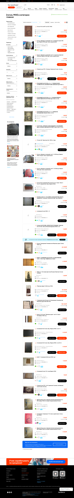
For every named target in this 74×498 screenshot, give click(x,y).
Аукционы (52, 22)
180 (25, 449)
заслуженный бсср (10, 106)
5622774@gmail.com (44, 252)
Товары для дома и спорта (12, 37)
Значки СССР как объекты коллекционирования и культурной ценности (12, 159)
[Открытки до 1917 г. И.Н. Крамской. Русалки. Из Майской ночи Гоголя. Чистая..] (45, 390)
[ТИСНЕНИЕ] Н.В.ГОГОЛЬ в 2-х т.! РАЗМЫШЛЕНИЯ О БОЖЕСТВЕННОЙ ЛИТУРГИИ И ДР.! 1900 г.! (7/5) (49, 98)
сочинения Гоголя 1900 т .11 (43, 211)
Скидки (9, 51)
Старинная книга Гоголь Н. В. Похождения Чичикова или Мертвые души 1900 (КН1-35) (50, 301)
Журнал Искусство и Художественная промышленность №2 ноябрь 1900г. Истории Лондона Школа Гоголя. (50, 400)
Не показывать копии (11, 57)
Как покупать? (24, 470)
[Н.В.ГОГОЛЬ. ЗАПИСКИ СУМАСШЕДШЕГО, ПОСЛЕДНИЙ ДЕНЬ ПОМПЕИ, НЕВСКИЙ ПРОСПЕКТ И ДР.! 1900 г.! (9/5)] (45, 131)
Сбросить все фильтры (10, 99)
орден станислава (10, 103)
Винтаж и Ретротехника (11, 28)
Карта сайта (8, 481)
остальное (65, 9)
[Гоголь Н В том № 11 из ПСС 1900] (45, 32)
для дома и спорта (59, 9)
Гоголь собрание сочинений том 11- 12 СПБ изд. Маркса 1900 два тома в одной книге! (50, 169)
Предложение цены (11, 52)
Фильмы (41, 9)
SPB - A (42, 148)
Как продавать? (24, 468)
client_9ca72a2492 (40, 294)
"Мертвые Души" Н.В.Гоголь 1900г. (45, 286)
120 (24, 449)
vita (41, 266)
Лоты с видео (10, 59)
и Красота (37, 9)
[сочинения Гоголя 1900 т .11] (45, 216)
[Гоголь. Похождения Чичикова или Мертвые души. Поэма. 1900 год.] (45, 248)
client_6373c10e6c (42, 337)
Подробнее (8, 143)
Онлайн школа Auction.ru (10, 479)
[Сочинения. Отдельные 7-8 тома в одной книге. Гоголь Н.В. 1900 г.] (45, 419)
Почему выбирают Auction (10, 468)
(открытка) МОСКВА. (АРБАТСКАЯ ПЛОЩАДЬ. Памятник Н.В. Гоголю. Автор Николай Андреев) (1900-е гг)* (50, 226)
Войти (62, 468)
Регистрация (58, 468)
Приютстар (43, 106)
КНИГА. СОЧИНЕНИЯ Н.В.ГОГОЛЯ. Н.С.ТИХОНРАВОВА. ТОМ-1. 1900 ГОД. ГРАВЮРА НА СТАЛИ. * (49, 258)
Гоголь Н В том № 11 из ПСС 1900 (44, 26)
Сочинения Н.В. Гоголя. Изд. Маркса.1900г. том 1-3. (49, 328)
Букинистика (25, 9)
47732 (65, 489)
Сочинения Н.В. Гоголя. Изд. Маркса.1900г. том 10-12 (49, 342)
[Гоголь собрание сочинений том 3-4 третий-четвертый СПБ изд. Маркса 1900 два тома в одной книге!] (45, 60)
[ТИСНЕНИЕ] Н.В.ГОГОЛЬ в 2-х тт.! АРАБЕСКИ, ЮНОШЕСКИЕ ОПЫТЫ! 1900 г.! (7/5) (47, 112)
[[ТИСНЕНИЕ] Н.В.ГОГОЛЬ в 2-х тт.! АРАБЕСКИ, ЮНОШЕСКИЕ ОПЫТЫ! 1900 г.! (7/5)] (45, 117)
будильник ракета (10, 107)
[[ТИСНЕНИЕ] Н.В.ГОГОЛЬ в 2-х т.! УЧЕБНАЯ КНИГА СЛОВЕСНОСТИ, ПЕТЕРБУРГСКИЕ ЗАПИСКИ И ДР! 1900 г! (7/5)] (45, 88)
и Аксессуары (46, 9)
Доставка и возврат (25, 479)
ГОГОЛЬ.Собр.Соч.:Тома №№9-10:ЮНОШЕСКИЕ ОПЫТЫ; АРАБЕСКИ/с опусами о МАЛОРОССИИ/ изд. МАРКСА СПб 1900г (50, 198)
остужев (8, 112)
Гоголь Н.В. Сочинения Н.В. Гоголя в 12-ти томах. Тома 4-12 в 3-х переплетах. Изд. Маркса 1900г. (50, 183)
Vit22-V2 (41, 49)
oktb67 (42, 365)
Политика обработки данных (42, 470)
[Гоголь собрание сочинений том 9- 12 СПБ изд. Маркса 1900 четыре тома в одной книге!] (45, 159)
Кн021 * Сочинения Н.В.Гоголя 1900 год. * (46, 357)
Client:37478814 (43, 408)
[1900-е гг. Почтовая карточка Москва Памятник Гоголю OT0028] (45, 277)
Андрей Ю (42, 77)
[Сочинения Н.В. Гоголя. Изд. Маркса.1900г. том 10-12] (45, 348)
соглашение (32, 493)
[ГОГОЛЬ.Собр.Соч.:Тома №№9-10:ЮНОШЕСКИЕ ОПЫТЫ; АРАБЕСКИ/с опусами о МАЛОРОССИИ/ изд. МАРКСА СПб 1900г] (45, 202)
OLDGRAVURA (42, 280)
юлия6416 (42, 205)
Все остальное (10, 38)
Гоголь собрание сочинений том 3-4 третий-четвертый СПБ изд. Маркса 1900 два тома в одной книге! (50, 56)
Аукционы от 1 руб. (11, 49)
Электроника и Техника (11, 35)
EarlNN (42, 323)
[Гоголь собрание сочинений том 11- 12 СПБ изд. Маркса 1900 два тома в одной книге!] (45, 174)
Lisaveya (42, 219)
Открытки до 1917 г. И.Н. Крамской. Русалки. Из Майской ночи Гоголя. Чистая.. (50, 386)
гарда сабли (14, 109)
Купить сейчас (57, 22)
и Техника (52, 9)
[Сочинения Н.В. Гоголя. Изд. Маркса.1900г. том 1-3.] (45, 334)
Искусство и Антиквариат (12, 24)
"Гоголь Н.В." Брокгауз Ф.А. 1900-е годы (46, 140)
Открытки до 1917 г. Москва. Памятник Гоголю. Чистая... (50, 69)
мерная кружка (9, 104)
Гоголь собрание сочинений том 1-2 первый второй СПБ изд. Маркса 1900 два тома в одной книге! (50, 41)
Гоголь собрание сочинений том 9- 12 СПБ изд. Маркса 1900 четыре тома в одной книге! (50, 155)
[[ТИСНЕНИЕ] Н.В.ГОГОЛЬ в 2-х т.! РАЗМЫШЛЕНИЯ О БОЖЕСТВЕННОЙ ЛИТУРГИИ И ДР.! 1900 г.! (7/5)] (45, 103)
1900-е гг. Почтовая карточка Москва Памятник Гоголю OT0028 (50, 272)
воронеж (8, 101)
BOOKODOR (41, 422)
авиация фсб (14, 101)
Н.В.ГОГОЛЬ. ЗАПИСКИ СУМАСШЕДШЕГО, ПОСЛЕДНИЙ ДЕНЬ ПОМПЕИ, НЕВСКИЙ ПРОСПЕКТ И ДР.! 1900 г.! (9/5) (50, 127)
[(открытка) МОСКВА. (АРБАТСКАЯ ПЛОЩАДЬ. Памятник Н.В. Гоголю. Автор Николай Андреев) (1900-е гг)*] (45, 230)
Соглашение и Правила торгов (42, 468)
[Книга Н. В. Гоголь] (45, 319)
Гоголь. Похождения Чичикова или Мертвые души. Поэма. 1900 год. (50, 244)
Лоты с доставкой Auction (12, 60)
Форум (7, 477)
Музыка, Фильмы (10, 31)
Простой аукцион (11, 48)
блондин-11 (41, 35)
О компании (8, 470)
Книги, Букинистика (11, 26)
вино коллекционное (10, 110)
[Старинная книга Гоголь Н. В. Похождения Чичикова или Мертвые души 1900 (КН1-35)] (45, 305)
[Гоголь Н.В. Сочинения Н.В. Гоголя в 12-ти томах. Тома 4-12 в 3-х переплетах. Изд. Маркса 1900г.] (45, 188)
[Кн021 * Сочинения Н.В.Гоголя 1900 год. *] (45, 362)
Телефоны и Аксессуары (12, 33)
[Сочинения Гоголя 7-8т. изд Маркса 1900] (45, 376)
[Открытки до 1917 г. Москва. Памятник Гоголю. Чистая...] (45, 74)
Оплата (23, 477)
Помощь (38, 479)
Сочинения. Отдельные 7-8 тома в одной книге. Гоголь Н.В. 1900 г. (50, 414)
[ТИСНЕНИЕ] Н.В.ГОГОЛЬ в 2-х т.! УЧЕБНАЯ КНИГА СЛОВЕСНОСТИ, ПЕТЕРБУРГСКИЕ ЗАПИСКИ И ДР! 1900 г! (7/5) (50, 84)
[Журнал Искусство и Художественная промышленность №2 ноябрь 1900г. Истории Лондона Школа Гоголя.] (45, 405)
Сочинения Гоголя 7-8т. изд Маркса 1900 (46, 371)
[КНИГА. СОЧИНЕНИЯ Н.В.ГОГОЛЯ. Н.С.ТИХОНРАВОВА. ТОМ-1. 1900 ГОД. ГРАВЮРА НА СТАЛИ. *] (45, 263)
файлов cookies (33, 494)
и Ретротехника (31, 9)
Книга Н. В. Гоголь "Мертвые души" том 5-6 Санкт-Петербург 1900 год (49, 315)
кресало (8, 109)
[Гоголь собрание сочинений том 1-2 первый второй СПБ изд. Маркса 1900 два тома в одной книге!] (45, 46)
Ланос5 (41, 191)
